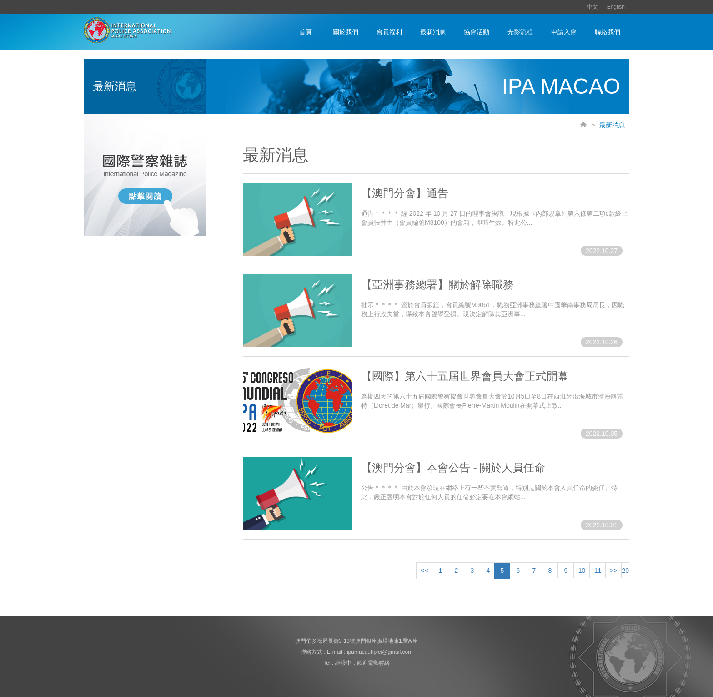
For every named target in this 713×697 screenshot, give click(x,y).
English (616, 7)
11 (598, 570)
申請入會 (564, 31)
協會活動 (476, 31)
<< (424, 570)
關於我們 (345, 31)
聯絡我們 (607, 31)
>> (613, 570)
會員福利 (389, 31)
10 (582, 570)
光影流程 (520, 31)
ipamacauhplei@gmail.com (379, 652)
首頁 (305, 31)
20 (625, 570)
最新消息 (433, 31)
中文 (592, 7)
